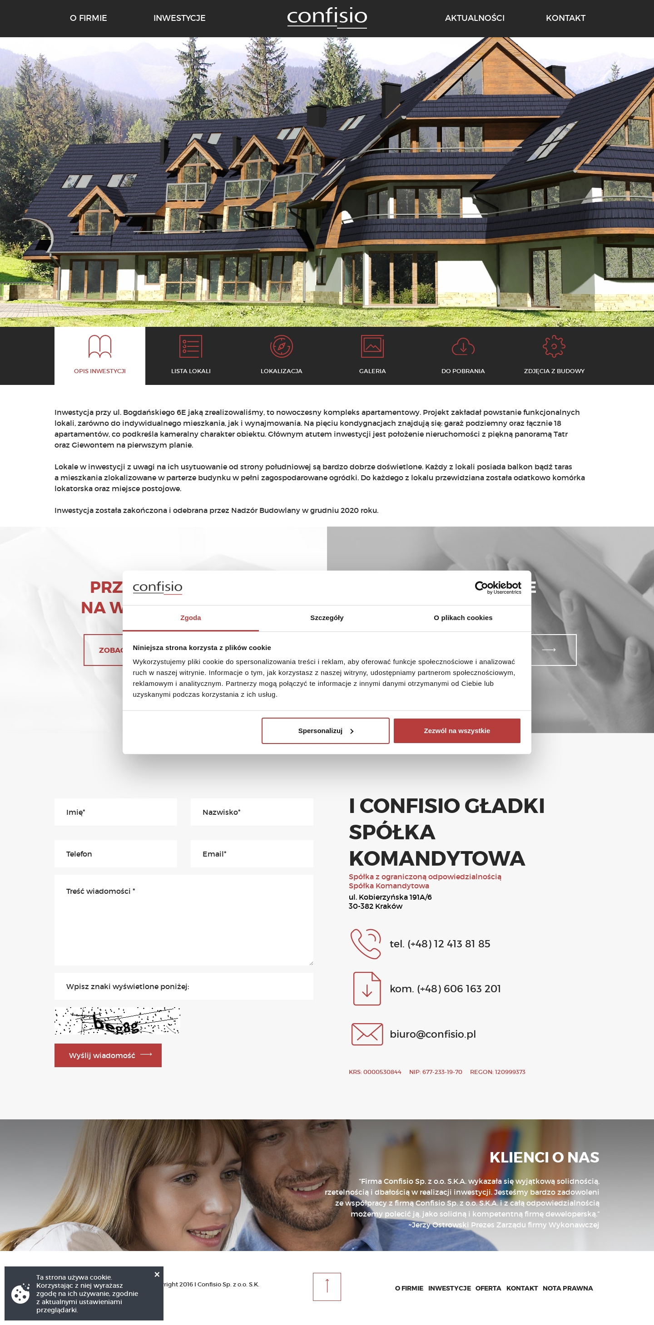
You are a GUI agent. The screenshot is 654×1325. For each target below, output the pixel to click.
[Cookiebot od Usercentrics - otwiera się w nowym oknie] (481, 588)
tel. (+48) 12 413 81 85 (440, 943)
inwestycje (180, 18)
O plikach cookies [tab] (463, 617)
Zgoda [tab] (190, 617)
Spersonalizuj (326, 730)
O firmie (409, 1288)
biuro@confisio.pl (433, 1034)
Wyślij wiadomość (102, 1055)
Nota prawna (568, 1288)
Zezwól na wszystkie (457, 730)
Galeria (372, 371)
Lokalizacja (281, 371)
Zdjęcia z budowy (554, 371)
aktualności (475, 18)
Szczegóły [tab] (326, 617)
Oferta (488, 1288)
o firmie (88, 18)
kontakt (565, 18)
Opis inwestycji (100, 371)
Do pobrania (463, 371)
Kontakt (522, 1288)
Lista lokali (191, 371)
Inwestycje (449, 1288)
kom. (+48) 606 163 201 (445, 988)
